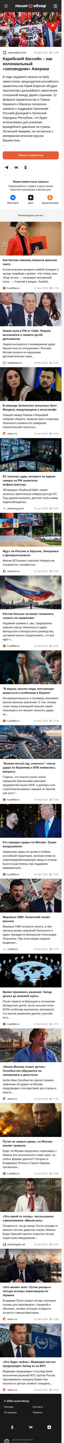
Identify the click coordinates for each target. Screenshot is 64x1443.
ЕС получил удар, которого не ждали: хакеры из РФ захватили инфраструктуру (29, 480)
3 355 (54, 646)
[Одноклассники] (12, 1427)
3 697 (54, 363)
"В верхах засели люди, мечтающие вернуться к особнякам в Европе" (28, 690)
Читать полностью (30, 155)
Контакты (38, 1407)
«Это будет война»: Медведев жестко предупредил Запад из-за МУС (29, 1364)
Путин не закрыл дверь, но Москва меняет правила (27, 1143)
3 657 (54, 508)
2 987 (54, 874)
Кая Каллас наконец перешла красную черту (30, 262)
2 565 (54, 1319)
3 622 (54, 571)
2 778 (54, 949)
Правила (37, 1412)
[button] (7, 167)
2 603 (54, 1173)
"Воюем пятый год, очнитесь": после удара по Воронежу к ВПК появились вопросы (29, 767)
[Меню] (6, 6)
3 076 (54, 721)
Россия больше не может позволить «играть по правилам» (28, 616)
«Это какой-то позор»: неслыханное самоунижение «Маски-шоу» (28, 1218)
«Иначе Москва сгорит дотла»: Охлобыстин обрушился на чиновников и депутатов (24, 1070)
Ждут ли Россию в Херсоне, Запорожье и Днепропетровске (31, 553)
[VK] (31, 1427)
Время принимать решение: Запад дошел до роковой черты (27, 994)
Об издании (10, 1412)
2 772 (54, 1024)
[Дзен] (49, 1427)
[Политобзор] (30, 6)
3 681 (54, 433)
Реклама (8, 1407)
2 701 (54, 1098)
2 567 (54, 1244)
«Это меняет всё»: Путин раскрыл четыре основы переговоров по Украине (27, 1291)
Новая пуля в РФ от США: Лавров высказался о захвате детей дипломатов (27, 335)
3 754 (54, 288)
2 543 (54, 1390)
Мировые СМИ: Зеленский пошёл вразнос (26, 919)
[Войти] (55, 6)
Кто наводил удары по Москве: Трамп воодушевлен (29, 844)
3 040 (54, 799)
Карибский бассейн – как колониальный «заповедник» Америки (27, 63)
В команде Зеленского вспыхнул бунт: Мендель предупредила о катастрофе (30, 407)
